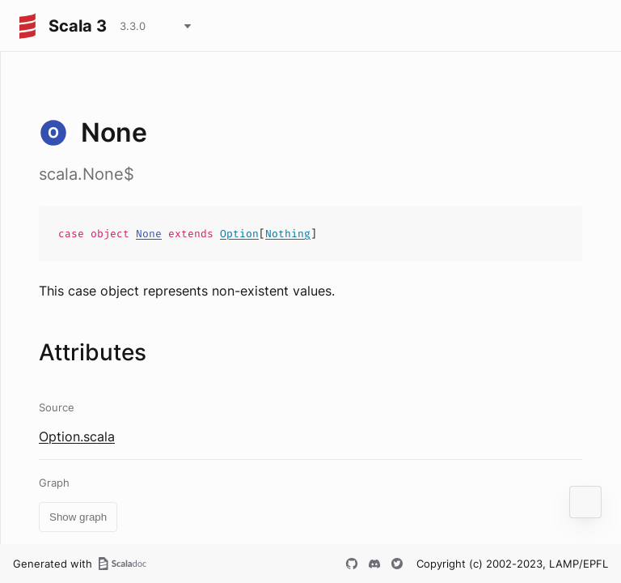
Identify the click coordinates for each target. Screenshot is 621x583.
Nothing (287, 233)
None (149, 233)
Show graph (78, 517)
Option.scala (77, 436)
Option (239, 233)
